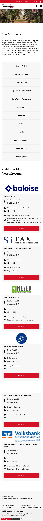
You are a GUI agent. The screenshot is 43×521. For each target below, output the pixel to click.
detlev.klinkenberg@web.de (16, 415)
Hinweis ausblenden (26, 519)
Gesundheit (21, 107)
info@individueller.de (34, 507)
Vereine (21, 124)
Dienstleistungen (21, 82)
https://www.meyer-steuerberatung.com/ (21, 320)
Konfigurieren (15, 519)
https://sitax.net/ (12, 271)
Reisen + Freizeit (21, 66)
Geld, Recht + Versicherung (21, 99)
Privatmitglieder (21, 157)
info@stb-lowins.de (13, 366)
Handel (21, 132)
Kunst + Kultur (21, 148)
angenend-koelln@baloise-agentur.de (19, 216)
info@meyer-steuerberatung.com (18, 317)
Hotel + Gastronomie (21, 140)
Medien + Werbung (21, 74)
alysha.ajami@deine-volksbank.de (18, 466)
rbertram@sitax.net (13, 268)
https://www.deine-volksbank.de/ (18, 469)
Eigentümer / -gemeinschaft (21, 91)
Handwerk (21, 115)
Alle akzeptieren (5, 519)
